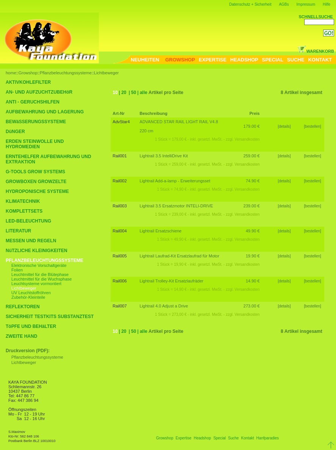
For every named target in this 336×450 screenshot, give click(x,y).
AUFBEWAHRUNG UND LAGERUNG (45, 111)
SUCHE (296, 60)
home (11, 73)
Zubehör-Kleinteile (28, 297)
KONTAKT (320, 60)
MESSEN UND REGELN (31, 240)
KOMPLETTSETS (24, 211)
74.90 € (253, 181)
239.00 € (252, 206)
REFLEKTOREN (23, 306)
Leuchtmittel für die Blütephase (40, 274)
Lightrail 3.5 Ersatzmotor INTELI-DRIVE (176, 206)
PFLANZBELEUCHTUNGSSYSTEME (44, 260)
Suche (233, 438)
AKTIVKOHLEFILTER (28, 82)
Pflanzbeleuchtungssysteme (66, 73)
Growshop (28, 73)
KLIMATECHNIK (23, 201)
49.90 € (253, 231)
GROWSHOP (180, 60)
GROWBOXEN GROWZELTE (36, 181)
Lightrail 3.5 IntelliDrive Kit (164, 156)
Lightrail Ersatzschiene (161, 231)
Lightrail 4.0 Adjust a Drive (164, 306)
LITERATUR (18, 231)
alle (143, 92)
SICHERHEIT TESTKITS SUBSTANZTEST (50, 316)
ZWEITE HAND (21, 336)
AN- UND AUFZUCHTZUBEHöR (39, 92)
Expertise (184, 438)
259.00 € (252, 156)
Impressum (306, 4)
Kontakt (247, 438)
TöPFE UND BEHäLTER (31, 326)
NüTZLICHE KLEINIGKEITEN (36, 250)
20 (123, 92)
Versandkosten (246, 139)
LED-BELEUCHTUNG (28, 221)
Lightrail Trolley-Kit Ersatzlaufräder (171, 281)
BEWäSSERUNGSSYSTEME (36, 121)
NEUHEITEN (145, 60)
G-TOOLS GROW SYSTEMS (35, 171)
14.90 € (253, 281)
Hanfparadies (267, 438)
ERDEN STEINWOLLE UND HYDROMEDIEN (35, 144)
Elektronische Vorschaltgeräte (39, 265)
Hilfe (326, 4)
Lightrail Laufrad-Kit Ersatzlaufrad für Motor (179, 256)
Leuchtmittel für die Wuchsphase (41, 279)
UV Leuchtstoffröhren (31, 292)
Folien (17, 270)
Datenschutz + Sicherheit (250, 4)
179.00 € (252, 126)
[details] (284, 126)
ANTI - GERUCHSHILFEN (32, 102)
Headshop (202, 438)
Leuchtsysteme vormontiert (36, 283)
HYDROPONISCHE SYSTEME (37, 191)
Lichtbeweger (106, 73)
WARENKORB (315, 51)
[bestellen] (313, 126)
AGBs (284, 4)
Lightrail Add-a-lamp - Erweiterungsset (175, 181)
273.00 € (252, 306)
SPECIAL (272, 60)
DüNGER (15, 131)
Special (219, 438)
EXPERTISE (213, 60)
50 (133, 92)
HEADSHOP (244, 60)
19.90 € (253, 256)
